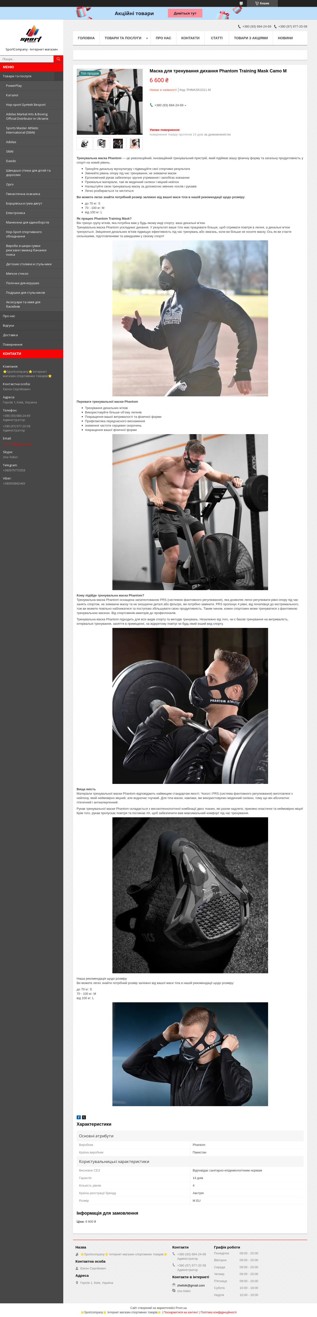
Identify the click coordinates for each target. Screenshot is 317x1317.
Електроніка (15, 213)
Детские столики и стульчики (29, 264)
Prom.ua (181, 1308)
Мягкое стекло (17, 273)
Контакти (190, 38)
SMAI (9, 151)
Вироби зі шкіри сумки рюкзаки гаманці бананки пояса (26, 250)
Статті (217, 38)
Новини (285, 38)
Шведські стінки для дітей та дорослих (28, 172)
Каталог (12, 95)
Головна (86, 38)
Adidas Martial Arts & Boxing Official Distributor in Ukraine (27, 116)
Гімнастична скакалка (23, 194)
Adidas (11, 142)
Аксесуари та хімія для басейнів (23, 304)
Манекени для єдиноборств (27, 222)
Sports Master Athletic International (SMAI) (22, 130)
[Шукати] (58, 59)
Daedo (11, 161)
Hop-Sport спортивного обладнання (24, 234)
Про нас (9, 316)
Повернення (12, 344)
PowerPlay (14, 85)
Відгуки (8, 325)
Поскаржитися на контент (180, 1312)
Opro (10, 184)
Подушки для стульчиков (25, 292)
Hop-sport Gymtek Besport (25, 104)
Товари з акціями (251, 38)
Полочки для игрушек (22, 283)
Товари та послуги (17, 76)
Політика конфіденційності (218, 1312)
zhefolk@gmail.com (17, 444)
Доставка (10, 335)
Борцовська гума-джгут (24, 203)
